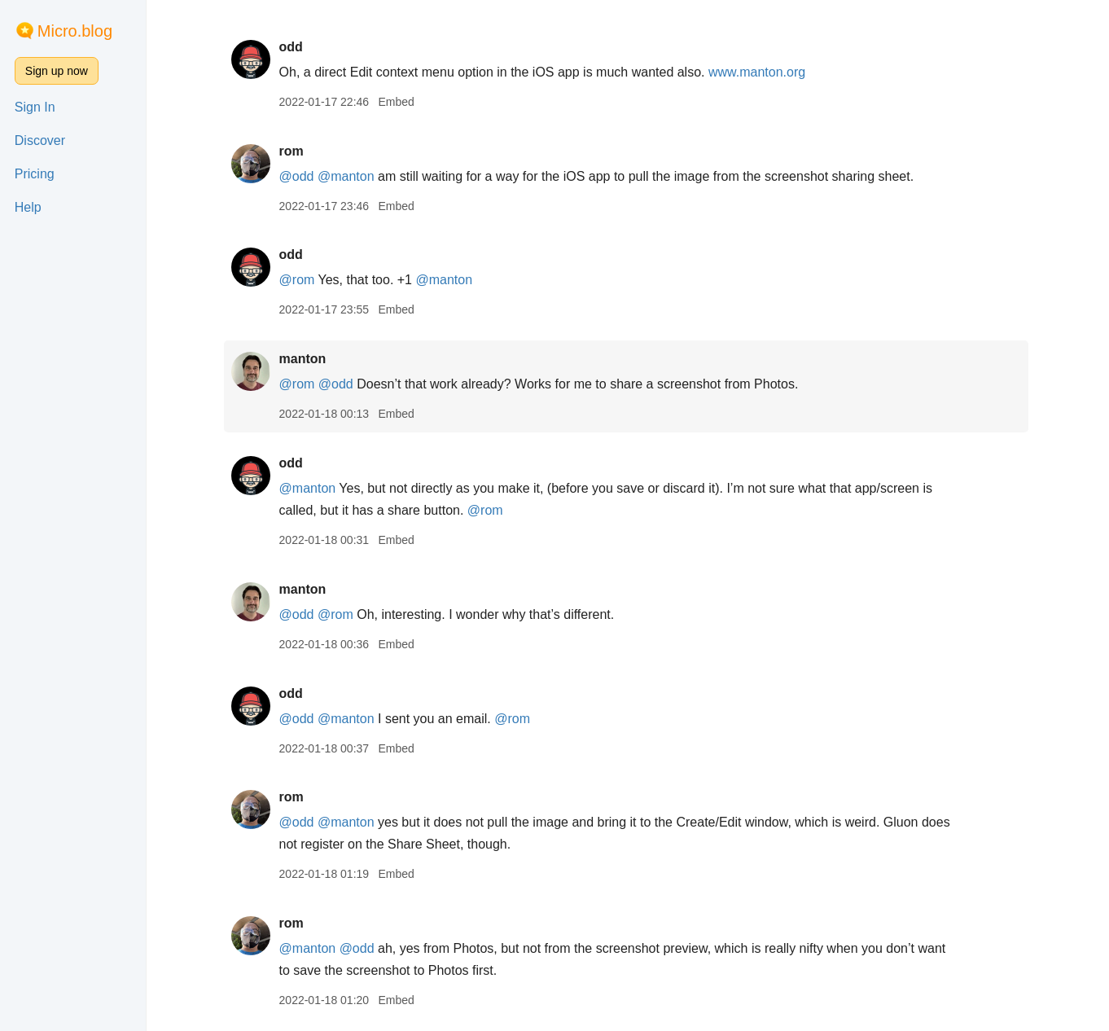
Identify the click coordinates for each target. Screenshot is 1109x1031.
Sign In (35, 107)
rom (292, 151)
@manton (347, 176)
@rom (298, 280)
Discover (40, 140)
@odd (297, 176)
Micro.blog (74, 31)
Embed (397, 101)
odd (292, 47)
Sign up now (56, 70)
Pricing (35, 174)
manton (303, 359)
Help (28, 207)
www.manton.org (758, 72)
